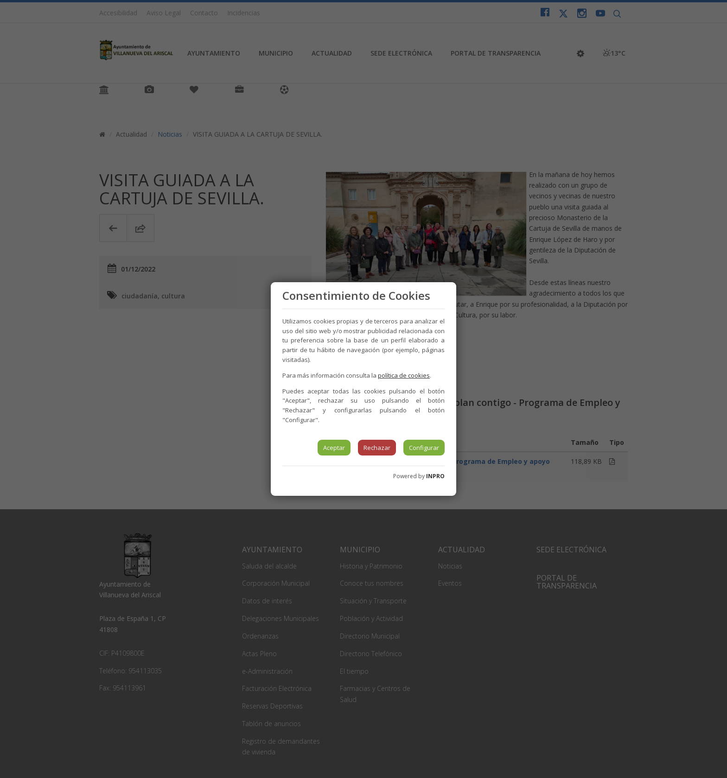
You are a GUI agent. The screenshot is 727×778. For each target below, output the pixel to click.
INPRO (435, 476)
